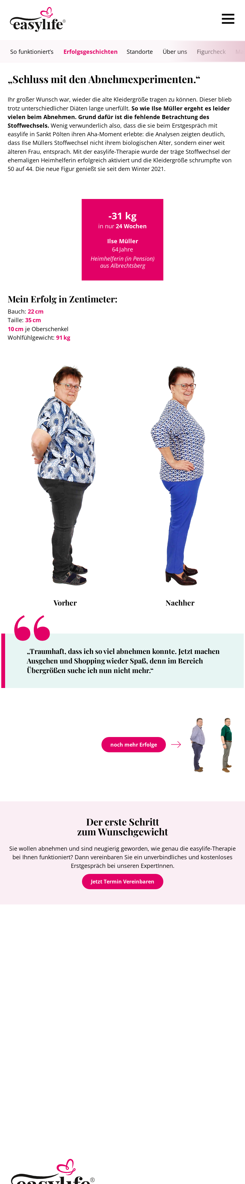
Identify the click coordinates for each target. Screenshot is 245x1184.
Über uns (175, 51)
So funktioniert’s (32, 51)
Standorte (140, 51)
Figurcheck (211, 51)
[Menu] (228, 19)
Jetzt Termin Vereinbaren (122, 881)
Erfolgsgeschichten (90, 51)
